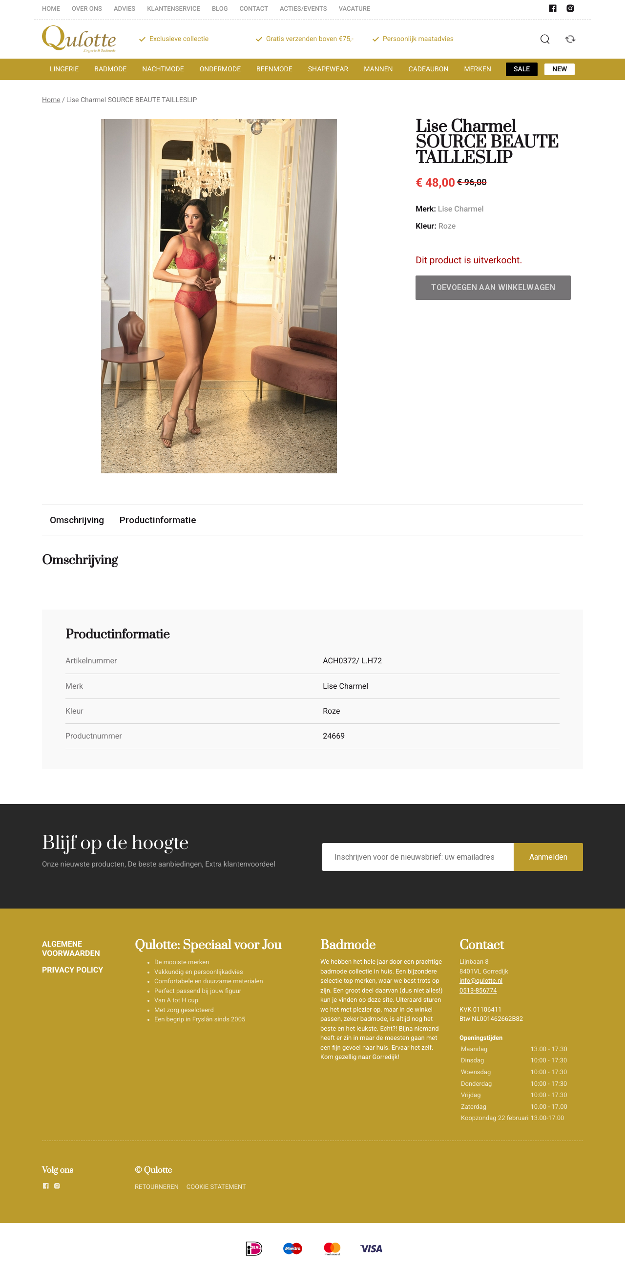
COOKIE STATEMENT (216, 1187)
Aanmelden (548, 857)
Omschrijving (77, 520)
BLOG (220, 9)
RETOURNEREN (157, 1187)
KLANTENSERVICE (173, 9)
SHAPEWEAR (328, 69)
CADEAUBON (429, 69)
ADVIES (124, 9)
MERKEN (477, 69)
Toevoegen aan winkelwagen (493, 287)
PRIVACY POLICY (72, 969)
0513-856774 (478, 991)
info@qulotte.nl (480, 981)
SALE (522, 69)
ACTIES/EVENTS (303, 9)
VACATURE (355, 9)
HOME (51, 9)
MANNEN (378, 69)
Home (51, 100)
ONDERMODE (220, 69)
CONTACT (254, 9)
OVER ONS (87, 9)
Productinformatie (158, 520)
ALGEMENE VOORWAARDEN (71, 948)
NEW (559, 69)
